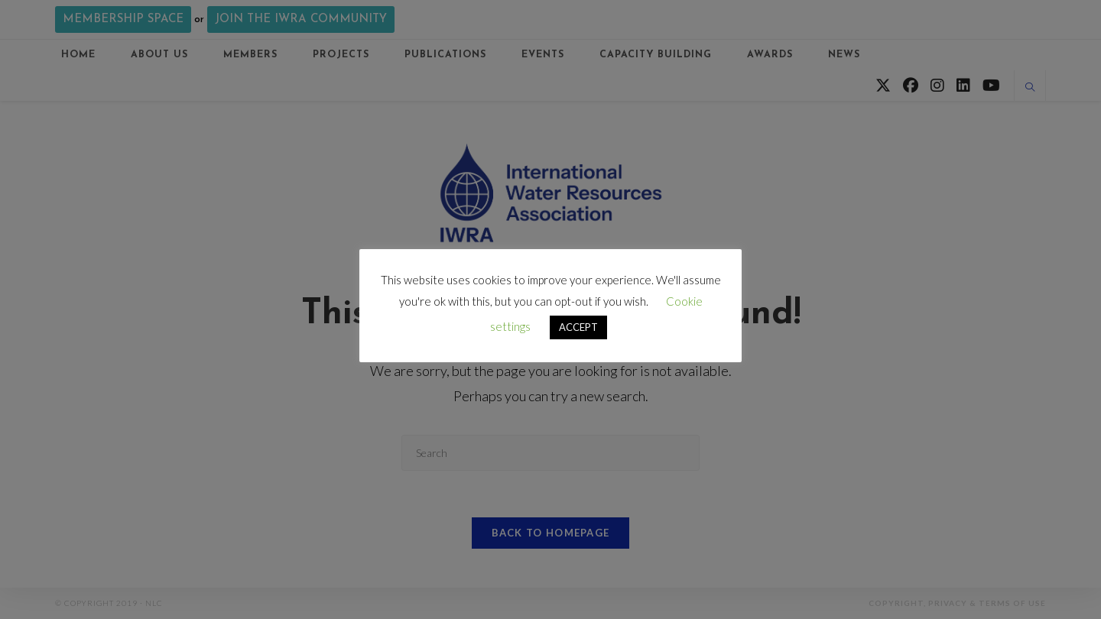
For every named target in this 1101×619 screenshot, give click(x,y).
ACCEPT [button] (578, 327)
